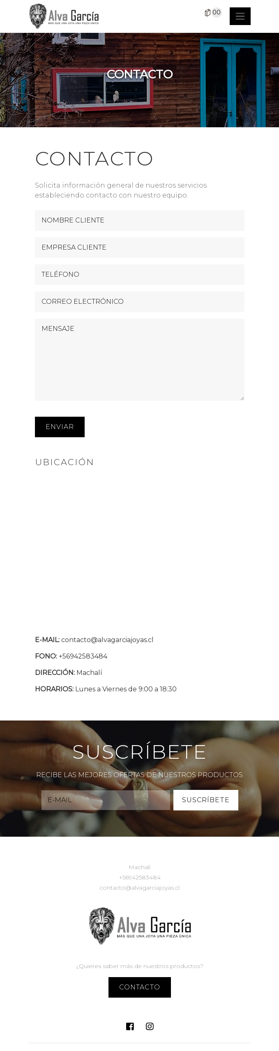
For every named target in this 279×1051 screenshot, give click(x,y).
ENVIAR (60, 427)
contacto (139, 987)
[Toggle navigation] (240, 16)
